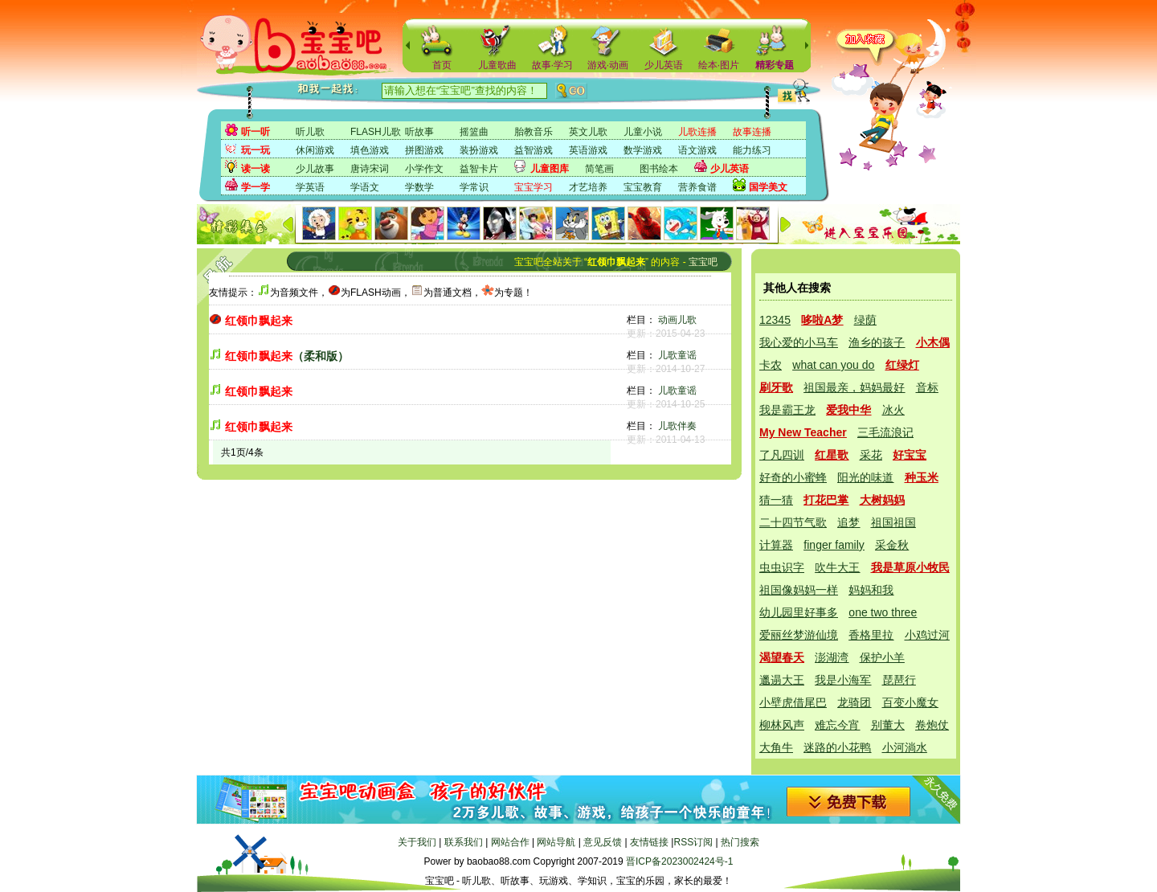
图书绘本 (659, 168)
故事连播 (752, 131)
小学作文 (424, 168)
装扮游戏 (479, 150)
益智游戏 (533, 150)
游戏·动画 (607, 65)
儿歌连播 (697, 131)
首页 (442, 65)
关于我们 (417, 842)
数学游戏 (642, 150)
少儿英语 (663, 65)
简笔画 (599, 168)
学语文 (364, 187)
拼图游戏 (424, 150)
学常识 (474, 187)
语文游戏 (697, 150)
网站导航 (556, 842)
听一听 (255, 131)
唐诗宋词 (369, 168)
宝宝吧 (703, 262)
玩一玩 (255, 150)
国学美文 (768, 187)
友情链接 (649, 842)
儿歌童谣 (677, 355)
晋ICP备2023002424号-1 (679, 861)
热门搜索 (740, 842)
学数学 (419, 187)
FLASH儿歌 (375, 131)
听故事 (419, 131)
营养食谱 (697, 187)
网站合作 (510, 842)
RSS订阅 (693, 842)
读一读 (255, 168)
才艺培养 (588, 187)
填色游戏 (369, 150)
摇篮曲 (474, 131)
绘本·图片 (718, 65)
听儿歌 (310, 131)
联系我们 (463, 842)
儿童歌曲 (497, 65)
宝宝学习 (533, 187)
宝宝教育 (642, 187)
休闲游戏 (315, 150)
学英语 (310, 187)
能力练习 (752, 150)
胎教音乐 (533, 131)
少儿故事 (315, 168)
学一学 (255, 187)
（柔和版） (287, 356)
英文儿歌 (588, 131)
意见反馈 (602, 842)
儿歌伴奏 (677, 426)
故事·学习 (552, 65)
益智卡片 (479, 168)
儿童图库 (549, 168)
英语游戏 (588, 150)
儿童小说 (642, 131)
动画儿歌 (677, 319)
